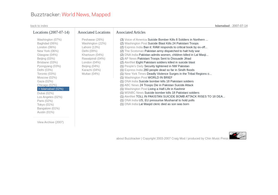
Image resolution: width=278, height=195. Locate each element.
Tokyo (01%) (45, 104)
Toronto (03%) (46, 73)
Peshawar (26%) (93, 39)
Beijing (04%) (90, 66)
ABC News (131, 85)
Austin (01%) (45, 112)
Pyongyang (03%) (49, 66)
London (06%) (46, 47)
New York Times (135, 73)
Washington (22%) (94, 43)
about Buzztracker (128, 138)
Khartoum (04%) (92, 54)
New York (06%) (48, 51)
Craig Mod (178, 138)
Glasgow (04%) (47, 54)
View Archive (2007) (50, 122)
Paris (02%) (45, 100)
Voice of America (136, 39)
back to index (39, 25)
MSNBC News (134, 92)
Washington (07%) (49, 39)
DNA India (131, 54)
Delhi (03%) (45, 70)
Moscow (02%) (47, 77)
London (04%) (91, 62)
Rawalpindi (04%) (93, 58)
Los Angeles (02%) (49, 97)
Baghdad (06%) (47, 43)
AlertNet (129, 62)
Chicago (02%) (47, 85)
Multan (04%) (90, 73)
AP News (130, 58)
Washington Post (136, 43)
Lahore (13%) (91, 47)
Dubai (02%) (45, 93)
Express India (134, 47)
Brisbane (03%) (47, 62)
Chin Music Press (216, 138)
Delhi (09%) (89, 51)
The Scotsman (134, 51)
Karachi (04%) (91, 70)
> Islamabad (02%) (51, 88)
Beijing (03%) (46, 58)
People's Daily (134, 66)
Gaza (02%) (45, 81)
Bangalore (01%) (48, 108)
